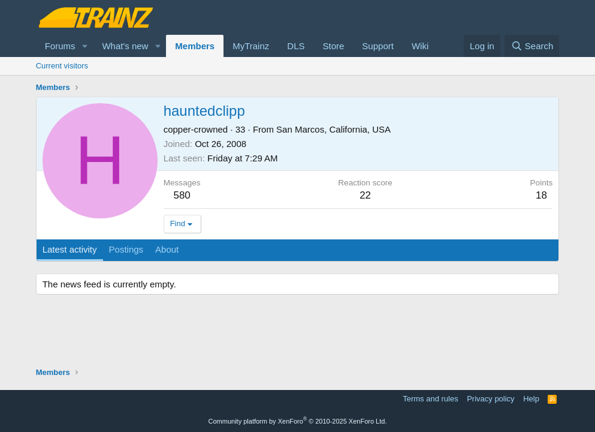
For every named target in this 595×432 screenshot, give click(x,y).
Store (333, 46)
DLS (295, 46)
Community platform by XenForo (298, 421)
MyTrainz (250, 46)
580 (181, 195)
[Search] (532, 46)
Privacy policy (490, 398)
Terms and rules (430, 398)
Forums (60, 46)
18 (541, 195)
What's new (125, 46)
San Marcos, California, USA (333, 129)
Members (195, 46)
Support (378, 46)
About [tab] (167, 249)
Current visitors (62, 65)
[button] (84, 46)
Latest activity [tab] (70, 249)
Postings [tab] (126, 249)
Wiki (420, 46)
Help (531, 398)
